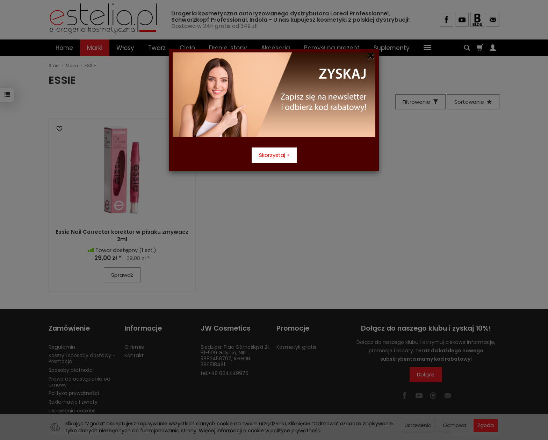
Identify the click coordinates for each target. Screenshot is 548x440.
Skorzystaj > (274, 155)
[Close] (370, 56)
